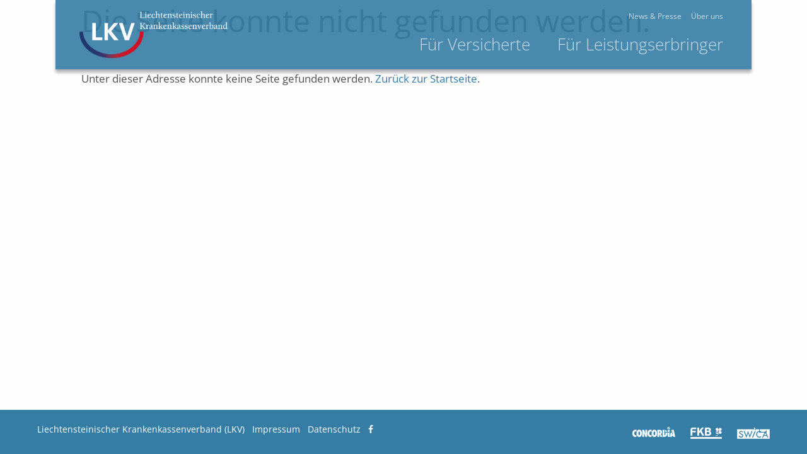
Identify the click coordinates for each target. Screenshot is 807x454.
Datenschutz (334, 429)
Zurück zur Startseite (426, 78)
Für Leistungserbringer (686, 44)
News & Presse (701, 16)
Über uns (753, 16)
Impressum (276, 429)
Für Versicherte (520, 44)
